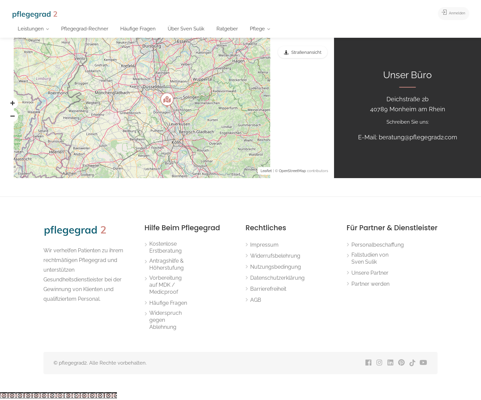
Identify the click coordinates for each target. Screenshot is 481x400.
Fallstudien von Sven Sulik (369, 258)
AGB (255, 300)
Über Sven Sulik (186, 29)
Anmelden (448, 13)
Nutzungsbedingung (275, 267)
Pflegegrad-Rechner (84, 29)
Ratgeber (227, 29)
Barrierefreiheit (268, 289)
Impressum (264, 245)
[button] (12, 103)
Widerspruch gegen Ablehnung (165, 320)
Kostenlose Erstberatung (165, 247)
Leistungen (31, 29)
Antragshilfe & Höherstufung (166, 264)
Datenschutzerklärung (277, 278)
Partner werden (370, 284)
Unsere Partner (369, 273)
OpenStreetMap (292, 171)
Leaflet (266, 171)
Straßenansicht (306, 52)
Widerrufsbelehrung (275, 256)
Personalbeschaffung (377, 245)
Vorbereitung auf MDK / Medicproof (165, 285)
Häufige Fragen (138, 29)
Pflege (257, 29)
